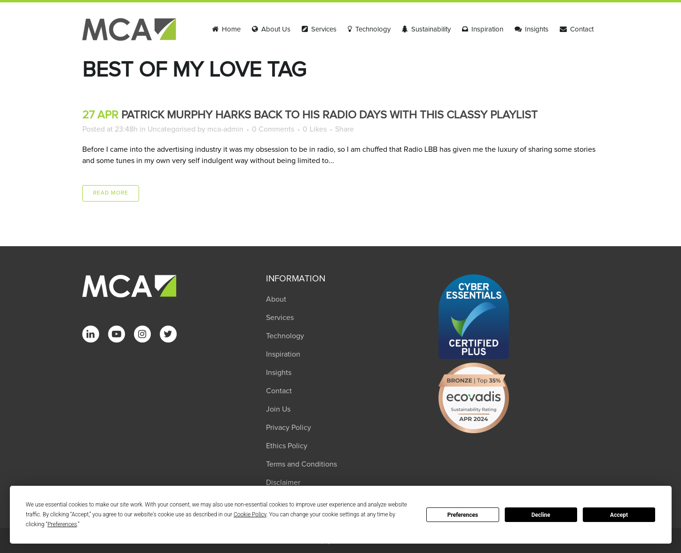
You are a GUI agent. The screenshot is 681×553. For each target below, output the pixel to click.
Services (280, 317)
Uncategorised (172, 129)
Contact (279, 391)
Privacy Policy (288, 427)
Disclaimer (283, 482)
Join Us (278, 409)
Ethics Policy (286, 446)
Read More (110, 193)
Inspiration (283, 354)
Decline (541, 515)
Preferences (462, 515)
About (276, 299)
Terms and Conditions (301, 464)
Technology (285, 336)
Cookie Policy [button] (250, 514)
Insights (278, 372)
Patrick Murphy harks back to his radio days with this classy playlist (329, 115)
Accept (619, 515)
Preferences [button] (62, 524)
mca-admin (225, 129)
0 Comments (273, 129)
